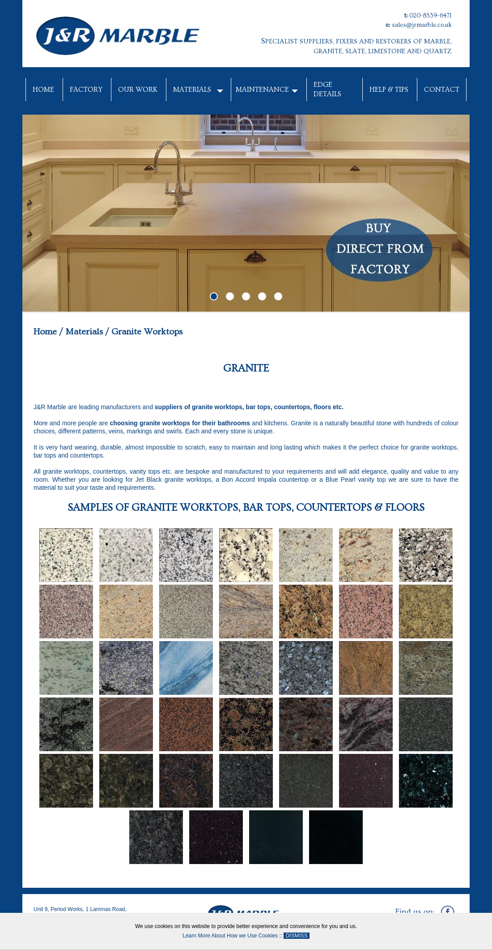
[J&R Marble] (119, 33)
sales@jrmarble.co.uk (422, 25)
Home (43, 90)
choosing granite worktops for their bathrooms (180, 423)
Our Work (137, 90)
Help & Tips (388, 90)
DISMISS (296, 936)
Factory (86, 90)
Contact (441, 90)
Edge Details (327, 89)
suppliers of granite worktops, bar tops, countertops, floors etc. (249, 407)
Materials (192, 90)
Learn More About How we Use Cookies (230, 936)
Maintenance (262, 90)
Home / (48, 332)
